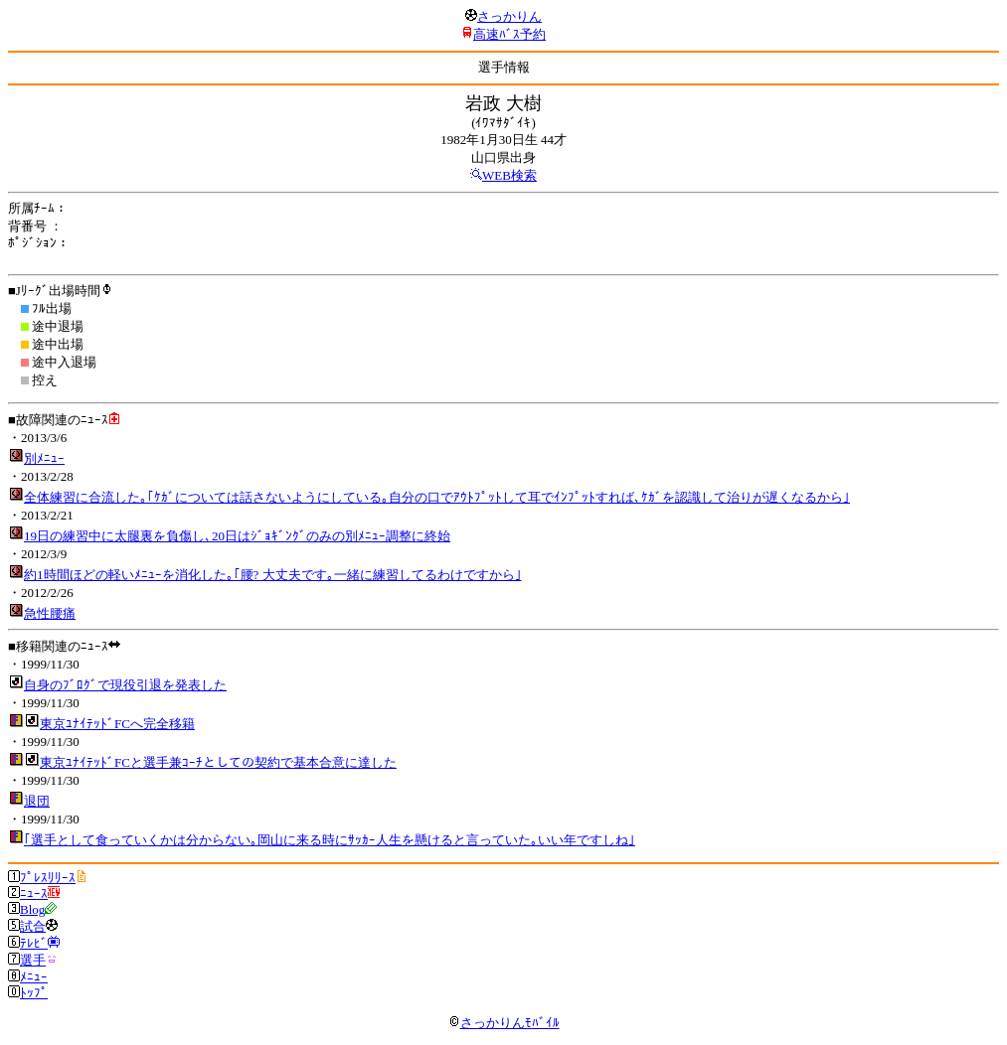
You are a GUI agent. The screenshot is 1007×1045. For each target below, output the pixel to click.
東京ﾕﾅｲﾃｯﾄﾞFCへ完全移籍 (117, 723)
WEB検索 (509, 175)
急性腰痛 (50, 613)
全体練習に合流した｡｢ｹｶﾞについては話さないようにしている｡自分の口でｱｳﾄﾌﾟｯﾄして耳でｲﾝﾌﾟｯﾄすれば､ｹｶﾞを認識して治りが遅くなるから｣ (437, 497)
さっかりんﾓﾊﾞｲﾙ (504, 1022)
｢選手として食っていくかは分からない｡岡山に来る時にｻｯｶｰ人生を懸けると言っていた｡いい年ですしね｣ (329, 839)
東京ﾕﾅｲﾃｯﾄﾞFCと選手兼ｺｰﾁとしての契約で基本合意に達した (218, 762)
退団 (37, 801)
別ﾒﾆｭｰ (44, 458)
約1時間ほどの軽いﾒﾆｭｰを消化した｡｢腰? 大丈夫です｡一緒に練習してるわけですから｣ (273, 574)
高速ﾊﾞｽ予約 (509, 34)
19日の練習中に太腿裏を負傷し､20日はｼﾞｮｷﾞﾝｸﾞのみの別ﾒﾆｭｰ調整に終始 (237, 535)
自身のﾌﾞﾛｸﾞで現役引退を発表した (125, 684)
